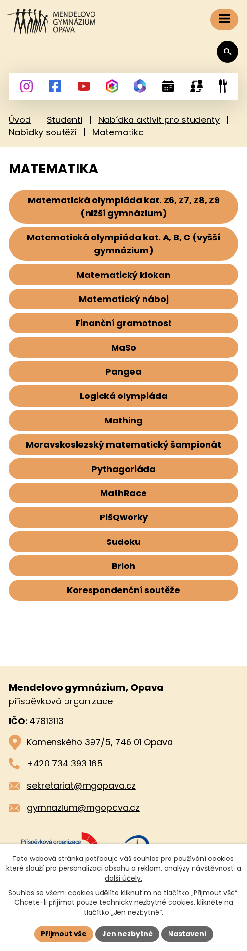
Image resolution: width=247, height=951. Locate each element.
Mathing (123, 420)
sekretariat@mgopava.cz (81, 785)
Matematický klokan (123, 275)
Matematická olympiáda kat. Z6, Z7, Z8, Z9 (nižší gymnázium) (124, 206)
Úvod (20, 120)
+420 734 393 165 (65, 763)
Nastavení (187, 933)
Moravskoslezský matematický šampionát (123, 444)
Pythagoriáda (123, 469)
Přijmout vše (64, 933)
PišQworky (124, 517)
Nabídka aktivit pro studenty (159, 120)
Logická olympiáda (124, 396)
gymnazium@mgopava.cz (83, 808)
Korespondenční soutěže (123, 590)
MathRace (123, 493)
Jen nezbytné (127, 933)
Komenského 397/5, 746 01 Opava (100, 742)
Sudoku (123, 542)
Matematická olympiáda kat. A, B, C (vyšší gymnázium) (123, 243)
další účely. (123, 878)
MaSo (123, 348)
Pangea (123, 372)
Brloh (123, 566)
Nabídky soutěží (43, 132)
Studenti (64, 120)
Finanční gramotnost (124, 323)
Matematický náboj (124, 299)
